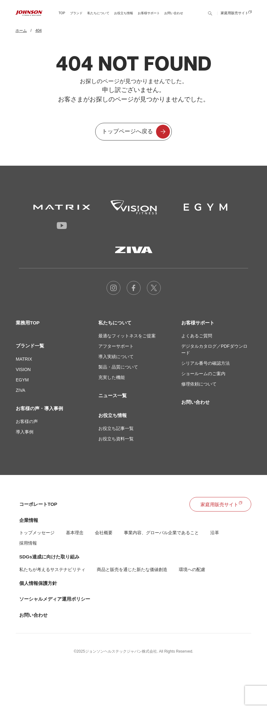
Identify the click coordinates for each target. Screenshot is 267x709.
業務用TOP (28, 322)
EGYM (22, 379)
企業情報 (28, 520)
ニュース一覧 (112, 395)
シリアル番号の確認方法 (205, 363)
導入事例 (24, 431)
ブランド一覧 (30, 345)
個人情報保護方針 (38, 583)
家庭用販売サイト (234, 17)
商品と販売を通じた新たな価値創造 (132, 569)
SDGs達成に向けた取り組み (49, 556)
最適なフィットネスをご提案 (127, 335)
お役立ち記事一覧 (116, 428)
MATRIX (24, 359)
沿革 (214, 532)
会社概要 (104, 532)
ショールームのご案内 (203, 373)
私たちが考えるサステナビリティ (52, 569)
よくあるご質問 (196, 335)
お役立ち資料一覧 (116, 438)
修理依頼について (199, 383)
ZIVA (20, 390)
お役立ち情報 (112, 415)
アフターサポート (116, 346)
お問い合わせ (173, 17)
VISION (23, 369)
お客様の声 (27, 421)
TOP (62, 17)
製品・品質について (118, 366)
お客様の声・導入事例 (39, 408)
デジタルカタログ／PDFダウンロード (214, 349)
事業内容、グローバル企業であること (161, 532)
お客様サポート (197, 322)
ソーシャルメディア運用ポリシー (54, 599)
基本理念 (75, 532)
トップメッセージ (37, 532)
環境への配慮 (192, 569)
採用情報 (28, 543)
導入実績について (116, 356)
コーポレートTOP (38, 504)
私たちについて (114, 322)
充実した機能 (111, 377)
